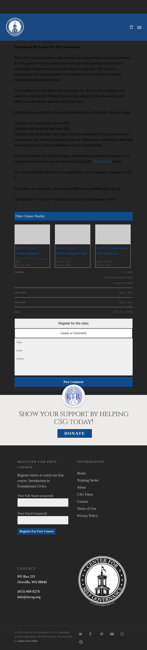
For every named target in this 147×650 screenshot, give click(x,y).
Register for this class (73, 323)
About (81, 487)
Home (81, 473)
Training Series (88, 480)
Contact (82, 502)
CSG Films (85, 494)
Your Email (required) (43, 518)
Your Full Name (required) (43, 500)
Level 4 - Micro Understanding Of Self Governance (71, 253)
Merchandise (102, 161)
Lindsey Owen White (28, 641)
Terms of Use (86, 509)
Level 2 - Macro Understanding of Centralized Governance (32, 253)
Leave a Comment (73, 333)
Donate (74, 433)
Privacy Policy (87, 516)
